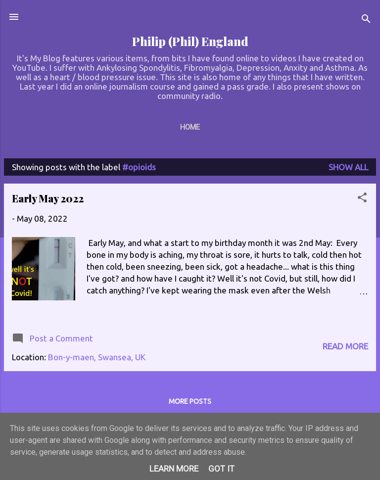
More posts (190, 401)
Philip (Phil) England (190, 41)
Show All (348, 167)
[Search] (366, 20)
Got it (221, 469)
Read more (345, 346)
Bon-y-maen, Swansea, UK (96, 357)
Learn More (173, 469)
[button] (362, 199)
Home (190, 127)
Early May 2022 (48, 198)
